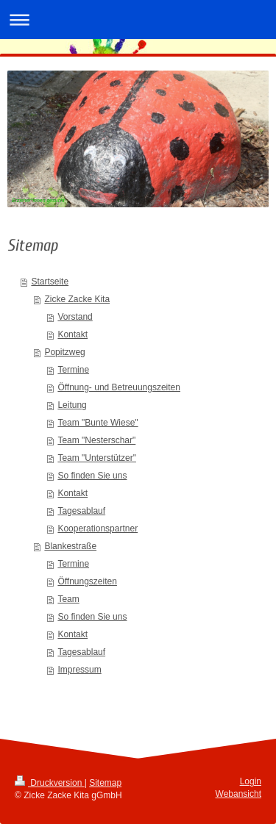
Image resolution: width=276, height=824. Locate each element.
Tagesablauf (81, 511)
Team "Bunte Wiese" (97, 423)
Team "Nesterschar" (96, 440)
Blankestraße (70, 546)
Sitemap (105, 783)
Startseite (49, 281)
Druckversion (50, 783)
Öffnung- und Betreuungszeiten (118, 387)
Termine (73, 370)
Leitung (71, 405)
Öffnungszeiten (87, 581)
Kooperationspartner (97, 528)
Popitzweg (64, 352)
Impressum (79, 669)
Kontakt (72, 334)
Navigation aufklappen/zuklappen (138, 19)
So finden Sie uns (92, 475)
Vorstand (74, 317)
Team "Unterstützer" (96, 458)
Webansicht (238, 794)
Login (250, 781)
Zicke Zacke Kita (77, 299)
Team (68, 599)
